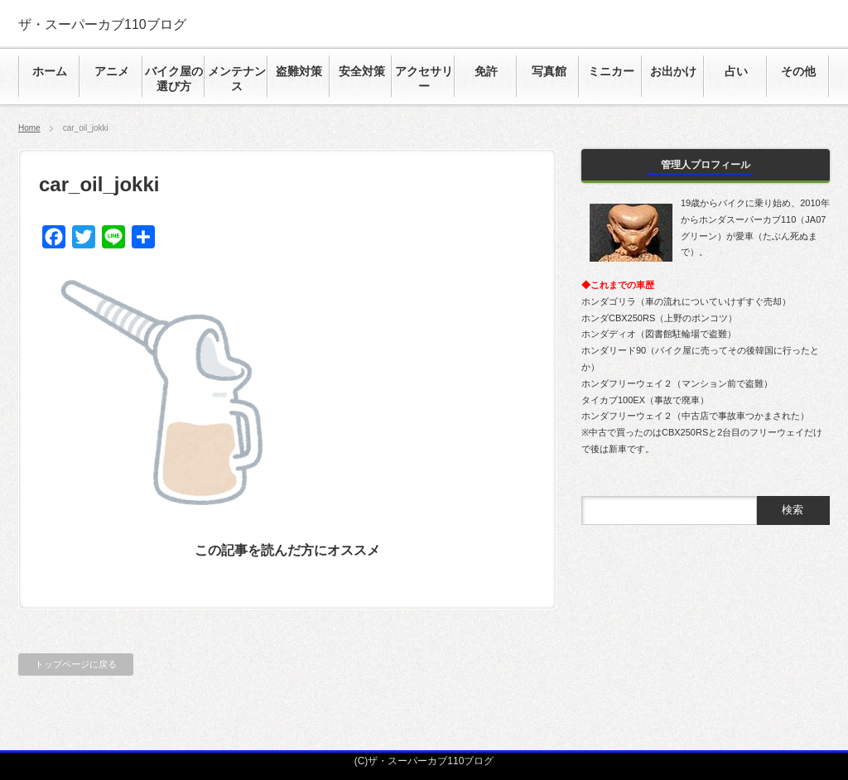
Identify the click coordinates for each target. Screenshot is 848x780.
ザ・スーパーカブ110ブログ (102, 24)
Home (29, 127)
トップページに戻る (76, 664)
